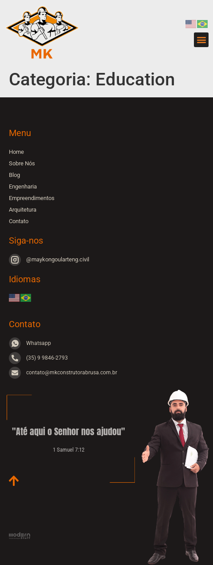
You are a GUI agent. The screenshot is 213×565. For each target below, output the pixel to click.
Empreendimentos (32, 198)
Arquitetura (22, 209)
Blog (14, 175)
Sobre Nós (22, 163)
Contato (18, 221)
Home (16, 151)
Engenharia (23, 186)
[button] (201, 39)
